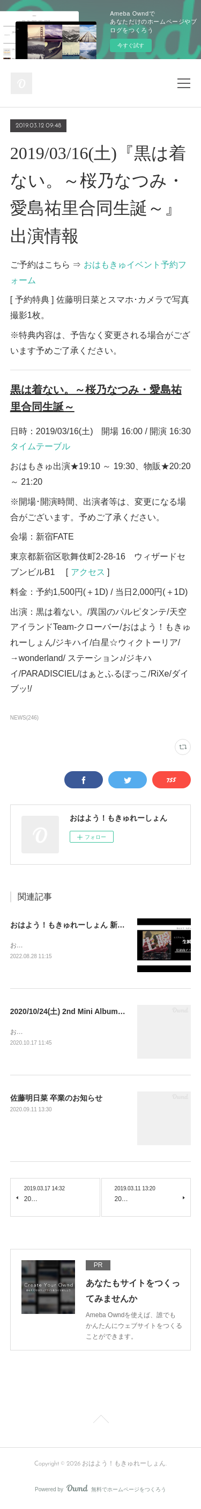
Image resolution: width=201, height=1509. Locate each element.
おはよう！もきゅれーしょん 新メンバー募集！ (90, 925)
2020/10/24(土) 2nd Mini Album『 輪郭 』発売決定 (96, 1012)
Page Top (100, 1422)
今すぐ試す (130, 45)
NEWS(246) (24, 718)
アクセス (88, 572)
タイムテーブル (40, 446)
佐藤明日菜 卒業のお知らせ (56, 1099)
